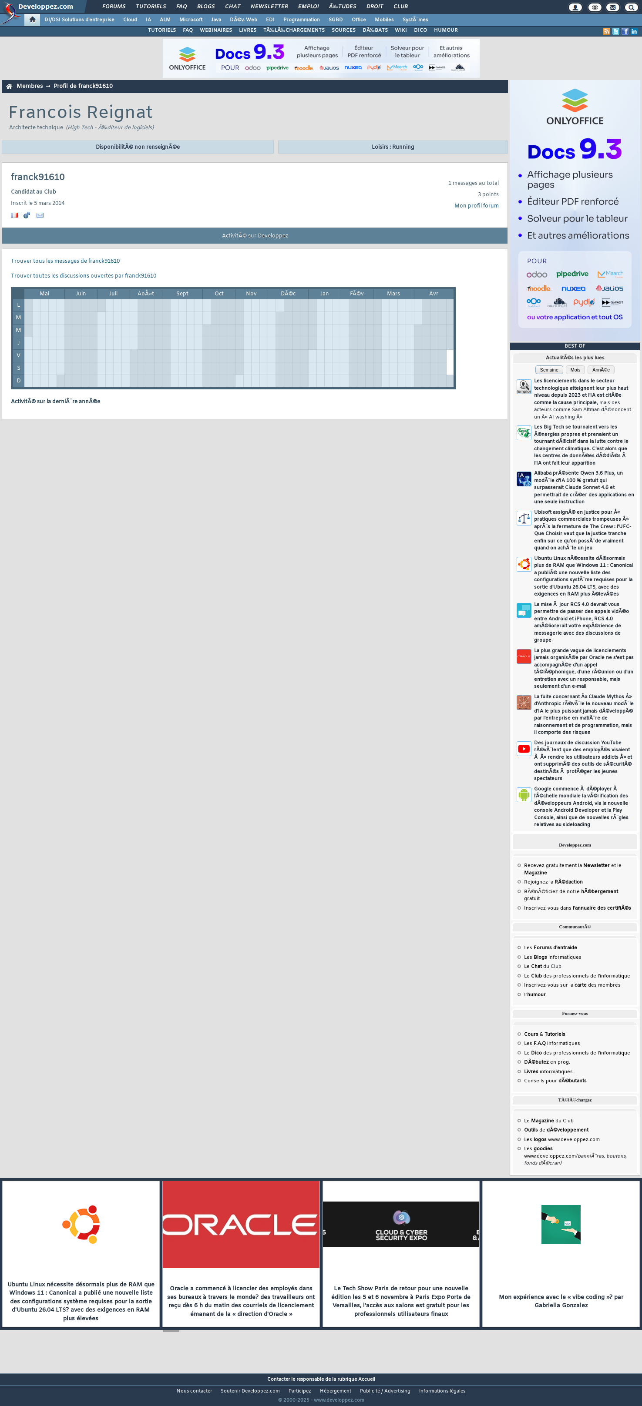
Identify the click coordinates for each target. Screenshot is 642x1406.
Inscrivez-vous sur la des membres (572, 985)
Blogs (205, 6)
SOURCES (344, 30)
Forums (113, 6)
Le (533, 967)
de (556, 1130)
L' (535, 995)
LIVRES (247, 30)
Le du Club (549, 1121)
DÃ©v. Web (243, 20)
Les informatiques (552, 957)
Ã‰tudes (342, 6)
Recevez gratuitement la (567, 866)
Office (359, 20)
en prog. (547, 1062)
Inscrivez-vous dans (577, 908)
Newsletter (269, 6)
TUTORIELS (162, 30)
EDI (270, 20)
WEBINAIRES (216, 30)
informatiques (548, 1072)
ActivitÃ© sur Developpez (255, 236)
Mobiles (384, 20)
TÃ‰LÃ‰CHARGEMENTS (294, 30)
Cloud (130, 20)
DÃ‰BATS (375, 30)
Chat (232, 6)
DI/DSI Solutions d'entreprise (79, 20)
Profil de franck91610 (83, 86)
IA (148, 20)
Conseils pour (555, 1081)
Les (550, 948)
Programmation (301, 20)
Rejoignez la (553, 882)
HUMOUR (446, 30)
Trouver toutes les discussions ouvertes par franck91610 (83, 276)
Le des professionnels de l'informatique (577, 976)
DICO (420, 30)
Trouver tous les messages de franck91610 (65, 261)
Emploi (308, 6)
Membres (30, 86)
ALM (165, 20)
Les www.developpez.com (562, 1140)
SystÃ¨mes (415, 20)
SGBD (336, 20)
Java (216, 20)
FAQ (181, 6)
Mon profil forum (476, 206)
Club (400, 6)
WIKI (401, 30)
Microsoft (190, 20)
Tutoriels (151, 6)
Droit (375, 6)
